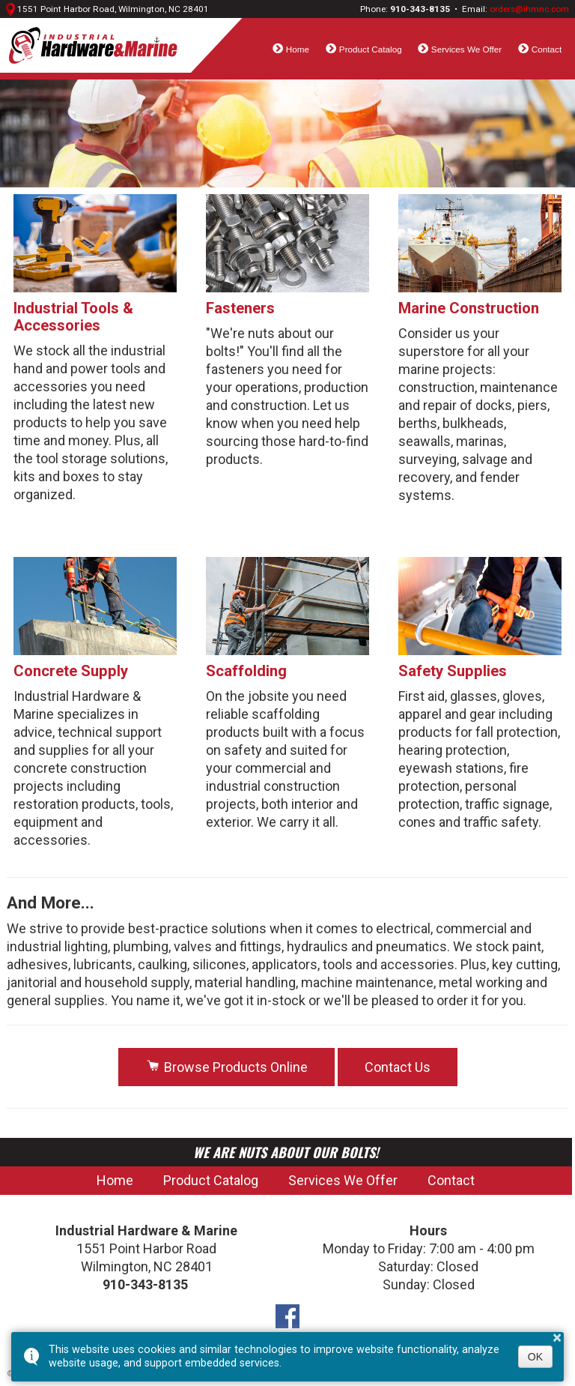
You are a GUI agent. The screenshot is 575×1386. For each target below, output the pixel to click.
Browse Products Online (226, 1067)
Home (297, 49)
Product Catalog (370, 49)
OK (535, 1357)
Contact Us (398, 1067)
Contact (547, 49)
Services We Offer (466, 49)
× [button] (557, 1337)
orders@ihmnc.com (529, 9)
